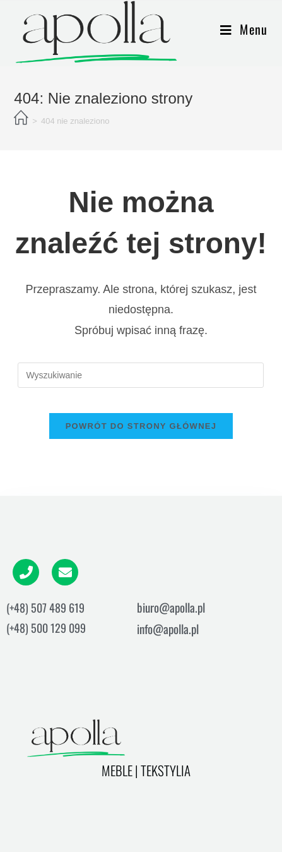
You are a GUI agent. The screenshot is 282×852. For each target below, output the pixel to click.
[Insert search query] (141, 375)
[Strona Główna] (21, 119)
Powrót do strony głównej (141, 426)
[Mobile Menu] (244, 29)
